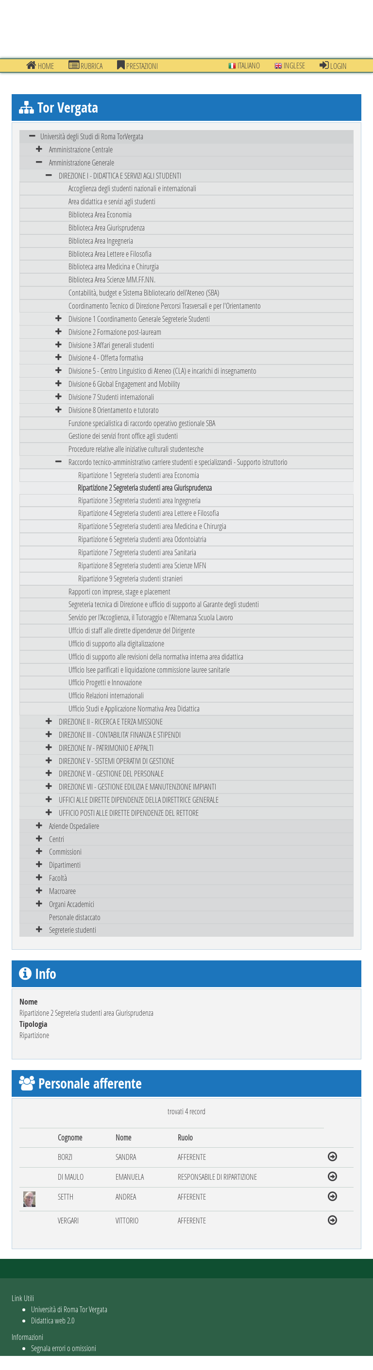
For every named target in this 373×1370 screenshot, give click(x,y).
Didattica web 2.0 (52, 1320)
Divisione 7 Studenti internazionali (111, 397)
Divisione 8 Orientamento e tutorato (113, 410)
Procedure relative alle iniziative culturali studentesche (135, 449)
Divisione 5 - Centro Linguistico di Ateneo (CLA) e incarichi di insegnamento (162, 370)
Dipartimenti (65, 864)
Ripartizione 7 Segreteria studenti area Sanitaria (137, 552)
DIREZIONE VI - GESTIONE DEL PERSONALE (111, 773)
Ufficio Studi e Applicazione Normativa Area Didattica (134, 708)
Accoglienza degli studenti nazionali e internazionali (132, 188)
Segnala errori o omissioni (63, 1348)
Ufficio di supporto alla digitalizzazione (116, 643)
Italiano (244, 65)
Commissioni (65, 851)
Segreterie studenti (72, 929)
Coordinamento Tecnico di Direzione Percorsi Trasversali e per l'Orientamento (164, 305)
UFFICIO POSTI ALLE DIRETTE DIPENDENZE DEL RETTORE (129, 813)
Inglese (289, 65)
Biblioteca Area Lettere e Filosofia (110, 253)
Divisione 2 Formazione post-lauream (114, 332)
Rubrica (85, 65)
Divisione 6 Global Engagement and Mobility (124, 384)
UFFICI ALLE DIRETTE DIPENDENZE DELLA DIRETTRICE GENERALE (139, 799)
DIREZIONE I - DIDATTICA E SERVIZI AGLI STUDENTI (120, 175)
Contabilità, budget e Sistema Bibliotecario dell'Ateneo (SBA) (143, 292)
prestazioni (137, 65)
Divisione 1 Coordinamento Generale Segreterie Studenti (139, 319)
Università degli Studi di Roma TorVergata (91, 136)
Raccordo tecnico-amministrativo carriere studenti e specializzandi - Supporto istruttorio (178, 462)
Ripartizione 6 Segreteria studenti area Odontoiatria (142, 539)
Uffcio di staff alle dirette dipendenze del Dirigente (131, 630)
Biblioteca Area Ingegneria (100, 240)
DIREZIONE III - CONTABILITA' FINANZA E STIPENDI (120, 734)
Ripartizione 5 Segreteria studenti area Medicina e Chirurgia (152, 526)
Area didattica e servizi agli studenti (111, 201)
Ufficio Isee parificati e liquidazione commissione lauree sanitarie (149, 669)
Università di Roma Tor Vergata (69, 1309)
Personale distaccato (75, 917)
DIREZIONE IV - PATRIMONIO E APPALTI (106, 748)
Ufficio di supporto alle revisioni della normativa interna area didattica (155, 656)
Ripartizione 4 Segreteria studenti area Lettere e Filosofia (148, 513)
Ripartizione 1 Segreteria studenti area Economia (138, 475)
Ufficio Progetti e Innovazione (105, 682)
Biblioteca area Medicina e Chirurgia (113, 266)
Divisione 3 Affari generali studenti (111, 345)
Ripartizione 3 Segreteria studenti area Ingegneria (139, 500)
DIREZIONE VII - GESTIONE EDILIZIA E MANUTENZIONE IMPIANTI (137, 786)
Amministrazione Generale (81, 162)
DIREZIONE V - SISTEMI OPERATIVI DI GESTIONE (116, 761)
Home (40, 65)
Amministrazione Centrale (81, 149)
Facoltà (58, 878)
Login (333, 65)
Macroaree (62, 891)
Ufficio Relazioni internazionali (106, 695)
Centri (56, 839)
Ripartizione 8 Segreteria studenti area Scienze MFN (142, 565)
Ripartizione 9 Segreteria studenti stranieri (130, 578)
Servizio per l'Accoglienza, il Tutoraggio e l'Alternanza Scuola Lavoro (150, 617)
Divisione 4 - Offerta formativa (105, 357)
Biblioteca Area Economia (100, 214)
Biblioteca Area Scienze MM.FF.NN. (111, 279)
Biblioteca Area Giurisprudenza (106, 227)
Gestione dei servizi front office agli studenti (123, 435)
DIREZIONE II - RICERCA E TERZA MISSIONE (111, 721)
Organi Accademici (71, 904)
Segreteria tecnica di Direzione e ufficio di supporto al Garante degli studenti (163, 604)
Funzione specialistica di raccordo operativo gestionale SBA (141, 423)
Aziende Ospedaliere (74, 826)
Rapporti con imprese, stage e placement (119, 591)
